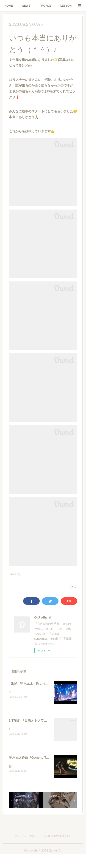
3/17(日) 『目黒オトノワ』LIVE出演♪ (35, 721)
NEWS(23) (14, 574)
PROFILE (45, 5)
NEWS (26, 5)
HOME (9, 5)
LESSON (66, 5)
